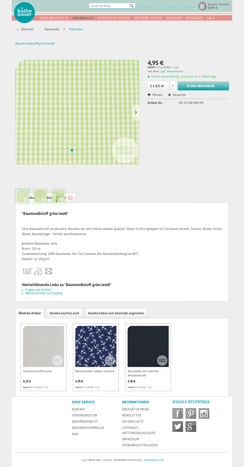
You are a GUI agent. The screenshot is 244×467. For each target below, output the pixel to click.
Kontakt (78, 409)
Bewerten (177, 95)
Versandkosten (84, 415)
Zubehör (174, 18)
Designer (194, 18)
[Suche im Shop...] (112, 5)
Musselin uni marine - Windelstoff (144, 373)
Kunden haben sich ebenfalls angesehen (116, 313)
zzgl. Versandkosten (172, 71)
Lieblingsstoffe (54, 18)
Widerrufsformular (88, 428)
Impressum (130, 439)
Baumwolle (83, 18)
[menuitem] (112, 6)
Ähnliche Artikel (30, 313)
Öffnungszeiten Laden (140, 445)
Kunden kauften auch (64, 313)
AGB (75, 434)
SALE (211, 18)
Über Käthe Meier (135, 409)
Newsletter (131, 415)
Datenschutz (132, 421)
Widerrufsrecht (85, 421)
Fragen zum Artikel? (37, 289)
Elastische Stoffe (113, 18)
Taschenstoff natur (37, 371)
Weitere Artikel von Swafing (42, 293)
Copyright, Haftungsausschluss (139, 430)
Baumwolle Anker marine (94, 371)
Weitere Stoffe (148, 18)
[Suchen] (132, 6)
